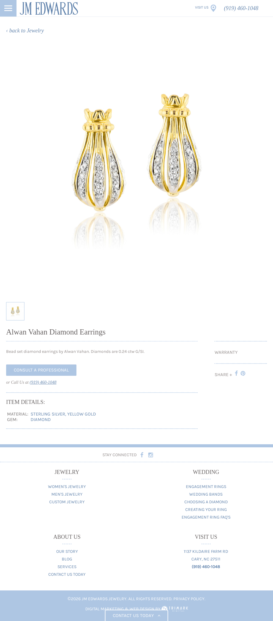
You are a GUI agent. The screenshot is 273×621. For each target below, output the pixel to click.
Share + (223, 374)
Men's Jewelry (67, 494)
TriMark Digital (174, 609)
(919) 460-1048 (241, 8)
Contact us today (136, 615)
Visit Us (201, 7)
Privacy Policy (189, 598)
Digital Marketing (104, 609)
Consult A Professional (41, 370)
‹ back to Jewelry (25, 31)
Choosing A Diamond (206, 502)
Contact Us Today (67, 574)
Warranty (226, 352)
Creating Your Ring (206, 509)
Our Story (67, 551)
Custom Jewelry (67, 502)
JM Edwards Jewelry (49, 8)
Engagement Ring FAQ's (206, 517)
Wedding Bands (206, 494)
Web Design (142, 609)
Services (66, 566)
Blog (67, 559)
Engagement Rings (206, 486)
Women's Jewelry (67, 486)
